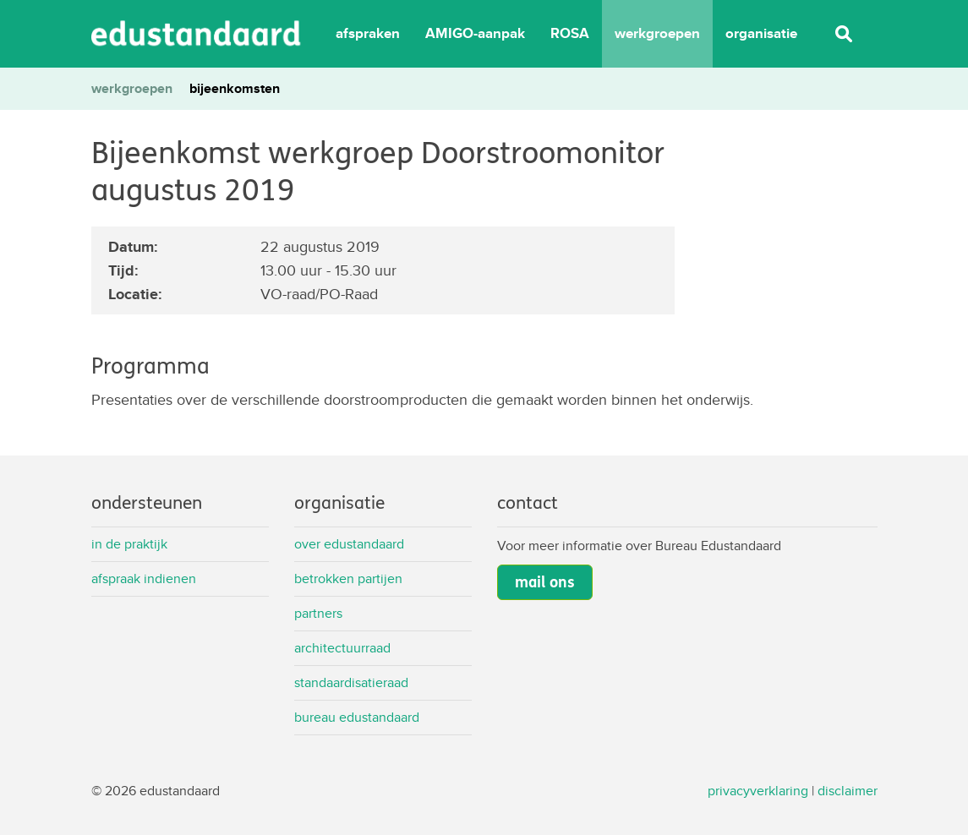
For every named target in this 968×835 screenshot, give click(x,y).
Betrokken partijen (348, 578)
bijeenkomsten (234, 88)
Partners (318, 613)
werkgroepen (657, 33)
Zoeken (844, 34)
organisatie (761, 33)
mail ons (545, 582)
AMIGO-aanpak (475, 33)
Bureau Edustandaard (356, 717)
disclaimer (848, 790)
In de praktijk (129, 544)
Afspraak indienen (143, 578)
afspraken (368, 33)
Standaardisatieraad (351, 682)
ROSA (569, 33)
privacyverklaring (758, 790)
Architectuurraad (342, 648)
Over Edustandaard (349, 544)
